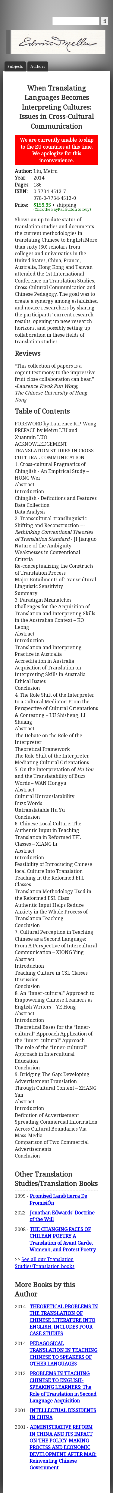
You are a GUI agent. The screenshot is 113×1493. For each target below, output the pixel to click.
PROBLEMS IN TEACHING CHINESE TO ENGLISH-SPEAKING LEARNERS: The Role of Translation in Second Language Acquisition (63, 1387)
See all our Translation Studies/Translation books (44, 1262)
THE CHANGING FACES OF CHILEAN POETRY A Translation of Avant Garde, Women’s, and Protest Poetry (63, 1239)
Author (37, 66)
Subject (15, 66)
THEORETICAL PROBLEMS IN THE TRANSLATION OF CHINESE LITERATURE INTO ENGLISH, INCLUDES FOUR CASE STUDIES (64, 1320)
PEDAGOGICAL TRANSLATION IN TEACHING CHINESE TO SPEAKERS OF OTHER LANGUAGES (63, 1353)
